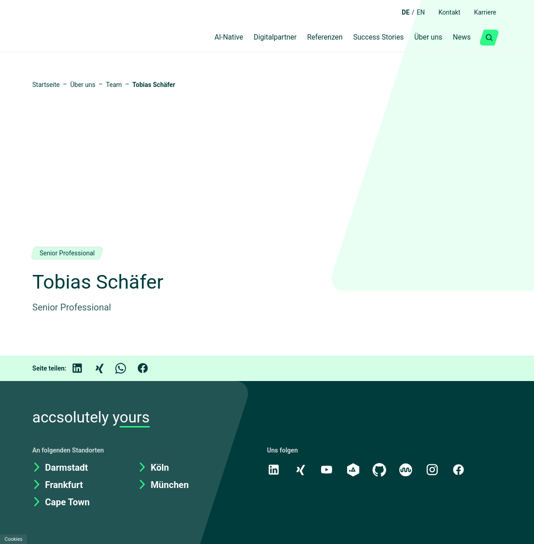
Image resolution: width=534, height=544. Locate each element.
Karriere (483, 12)
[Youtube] (327, 469)
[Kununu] (408, 469)
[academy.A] (354, 469)
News (461, 37)
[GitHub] (381, 469)
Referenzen (312, 37)
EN (414, 12)
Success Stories (370, 37)
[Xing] (105, 368)
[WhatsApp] (127, 368)
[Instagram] (435, 469)
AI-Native (205, 37)
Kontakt (445, 12)
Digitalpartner (257, 37)
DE (398, 12)
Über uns (424, 37)
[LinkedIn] (84, 368)
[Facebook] (149, 368)
